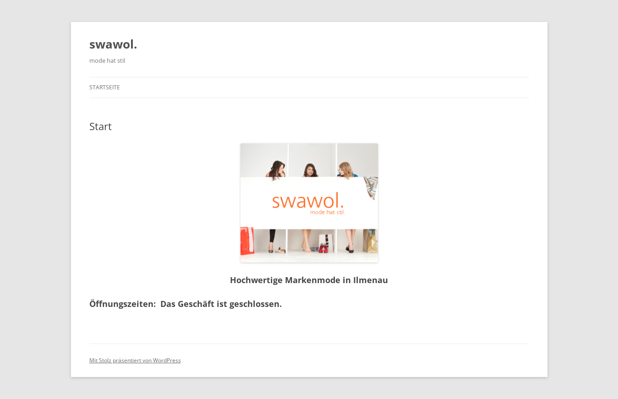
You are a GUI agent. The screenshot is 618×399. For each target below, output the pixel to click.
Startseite (104, 87)
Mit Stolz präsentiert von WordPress (135, 360)
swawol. (113, 44)
